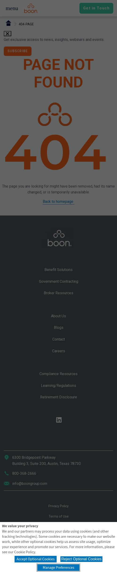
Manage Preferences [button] (58, 567)
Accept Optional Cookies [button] (35, 559)
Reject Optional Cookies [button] (81, 559)
